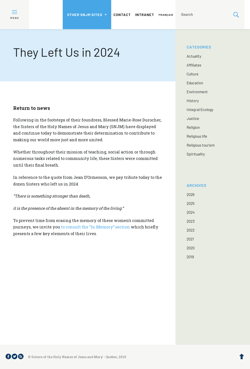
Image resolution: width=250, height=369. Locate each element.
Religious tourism (201, 145)
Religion (193, 127)
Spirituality (196, 154)
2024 (191, 212)
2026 (191, 194)
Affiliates (194, 65)
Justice (193, 118)
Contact (122, 14)
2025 (191, 203)
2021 (190, 239)
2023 (191, 221)
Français (166, 14)
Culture (192, 74)
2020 (191, 248)
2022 (191, 230)
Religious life (197, 136)
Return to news (31, 108)
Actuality (194, 56)
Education (195, 83)
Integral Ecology (200, 109)
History (193, 100)
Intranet (144, 14)
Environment (197, 91)
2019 (190, 256)
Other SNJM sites (84, 14)
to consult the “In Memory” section (95, 227)
